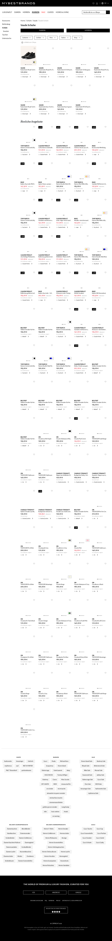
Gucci (45, 761)
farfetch (30, 761)
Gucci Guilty (100, 842)
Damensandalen (11, 847)
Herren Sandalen (64, 865)
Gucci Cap (100, 829)
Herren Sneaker (63, 829)
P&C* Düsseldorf (11, 770)
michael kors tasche (56, 798)
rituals (66, 811)
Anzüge (64, 838)
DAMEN (17, 12)
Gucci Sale (100, 779)
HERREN (26, 12)
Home (23, 21)
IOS (33, 892)
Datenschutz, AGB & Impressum (72, 900)
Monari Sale (98, 770)
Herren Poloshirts (48, 865)
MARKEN (35, 12)
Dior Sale (88, 784)
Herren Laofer (65, 852)
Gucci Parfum (101, 833)
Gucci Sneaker (87, 838)
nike (45, 811)
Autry (68, 770)
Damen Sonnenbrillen (25, 861)
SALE (43, 12)
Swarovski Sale (87, 775)
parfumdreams (26, 770)
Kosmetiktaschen (25, 852)
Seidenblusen (9, 861)
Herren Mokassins (51, 838)
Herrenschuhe (64, 833)
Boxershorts (64, 861)
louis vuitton (55, 811)
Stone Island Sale (86, 761)
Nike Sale (87, 770)
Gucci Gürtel (100, 838)
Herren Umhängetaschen (56, 847)
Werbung (51, 900)
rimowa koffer (66, 784)
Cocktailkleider (26, 847)
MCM (55, 784)
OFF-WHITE (45, 784)
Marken (56, 757)
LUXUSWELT (7, 12)
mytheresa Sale (93, 793)
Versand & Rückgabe (36, 900)
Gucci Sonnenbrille (87, 833)
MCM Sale (98, 784)
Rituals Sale (85, 766)
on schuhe (49, 789)
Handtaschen (11, 833)
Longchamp (65, 807)
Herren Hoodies (49, 856)
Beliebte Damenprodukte (18, 824)
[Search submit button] (108, 12)
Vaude (35, 21)
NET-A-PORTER (28, 766)
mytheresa (8, 766)
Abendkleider (26, 829)
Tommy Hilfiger (62, 775)
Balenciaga (45, 770)
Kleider (20, 856)
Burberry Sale (101, 761)
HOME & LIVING (62, 12)
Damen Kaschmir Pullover (12, 842)
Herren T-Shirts (49, 829)
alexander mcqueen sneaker (56, 793)
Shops (18, 757)
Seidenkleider (10, 838)
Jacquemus (49, 766)
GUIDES (50, 12)
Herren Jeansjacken (49, 861)
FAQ (46, 900)
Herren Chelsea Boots (49, 852)
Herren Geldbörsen (49, 833)
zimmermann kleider (56, 802)
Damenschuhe (8, 856)
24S (17, 766)
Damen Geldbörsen (25, 838)
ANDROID (56, 892)
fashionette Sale (100, 789)
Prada (54, 761)
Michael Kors (64, 761)
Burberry (45, 779)
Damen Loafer (10, 852)
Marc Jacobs (65, 779)
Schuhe (29, 21)
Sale (93, 757)
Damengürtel (29, 842)
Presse (58, 900)
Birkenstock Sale (99, 766)
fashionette (8, 761)
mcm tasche (62, 789)
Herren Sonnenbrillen (56, 842)
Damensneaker (25, 833)
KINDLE (78, 892)
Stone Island (62, 766)
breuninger (19, 761)
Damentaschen (12, 829)
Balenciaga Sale (88, 779)
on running (55, 816)
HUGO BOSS (49, 775)
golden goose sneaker (50, 807)
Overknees (30, 856)
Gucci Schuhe (87, 842)
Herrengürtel (63, 856)
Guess (55, 779)
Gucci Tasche (88, 829)
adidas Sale (100, 775)
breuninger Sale (86, 789)
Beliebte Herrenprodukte (56, 824)
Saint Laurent (58, 770)
